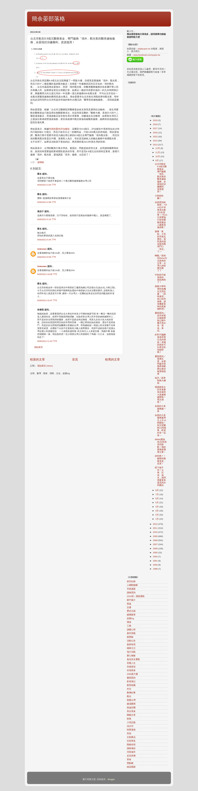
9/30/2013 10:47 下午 (47, 300)
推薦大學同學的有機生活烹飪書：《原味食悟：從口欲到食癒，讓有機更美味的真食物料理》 (160, 297)
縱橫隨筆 (131, 615)
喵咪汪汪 (131, 648)
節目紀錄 (131, 581)
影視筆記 (131, 681)
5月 (157, 502)
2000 (155, 565)
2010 (155, 532)
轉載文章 (131, 715)
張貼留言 (38, 347)
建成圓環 (131, 704)
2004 (155, 556)
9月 (157, 160)
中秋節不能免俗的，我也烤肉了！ (160, 279)
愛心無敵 (131, 655)
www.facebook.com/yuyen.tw (146, 55)
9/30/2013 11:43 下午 (47, 341)
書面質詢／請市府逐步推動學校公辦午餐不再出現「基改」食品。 (160, 322)
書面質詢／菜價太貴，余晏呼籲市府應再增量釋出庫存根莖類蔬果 (160, 365)
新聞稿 (40, 162)
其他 (129, 733)
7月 (157, 494)
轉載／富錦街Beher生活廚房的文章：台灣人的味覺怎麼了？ (161, 263)
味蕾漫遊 (131, 730)
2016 (155, 132)
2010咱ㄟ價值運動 (135, 596)
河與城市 (131, 752)
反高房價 (131, 756)
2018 (155, 124)
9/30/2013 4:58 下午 (46, 202)
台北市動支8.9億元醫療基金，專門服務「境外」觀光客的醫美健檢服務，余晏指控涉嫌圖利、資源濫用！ (161, 178)
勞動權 (130, 763)
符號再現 (131, 667)
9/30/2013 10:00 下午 (47, 274)
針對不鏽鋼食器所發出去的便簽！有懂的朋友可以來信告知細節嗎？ (160, 343)
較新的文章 (37, 359)
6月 (157, 498)
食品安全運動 (133, 659)
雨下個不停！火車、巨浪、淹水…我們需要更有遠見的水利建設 (160, 476)
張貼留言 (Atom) (45, 366)
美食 (129, 759)
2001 (155, 561)
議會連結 (131, 748)
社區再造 (131, 741)
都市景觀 (131, 633)
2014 (155, 140)
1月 (157, 519)
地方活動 (131, 652)
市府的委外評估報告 (59, 129)
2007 (155, 544)
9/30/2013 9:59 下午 (46, 257)
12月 (158, 148)
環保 (129, 622)
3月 (157, 511)
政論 (129, 604)
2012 (155, 524)
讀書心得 (131, 629)
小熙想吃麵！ (159, 197)
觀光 (129, 696)
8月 (157, 490)
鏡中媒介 (131, 600)
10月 (158, 156)
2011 (155, 528)
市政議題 (131, 589)
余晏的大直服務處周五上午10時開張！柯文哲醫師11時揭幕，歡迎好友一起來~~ (160, 425)
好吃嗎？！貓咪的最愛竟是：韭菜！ (160, 460)
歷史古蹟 (131, 611)
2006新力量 (132, 674)
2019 (155, 120)
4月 (157, 507)
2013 (155, 145)
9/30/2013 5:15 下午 (46, 219)
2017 (155, 128)
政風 (129, 719)
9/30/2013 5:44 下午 (46, 240)
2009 (155, 536)
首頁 (75, 359)
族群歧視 (131, 644)
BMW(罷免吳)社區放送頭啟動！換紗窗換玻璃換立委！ (161, 445)
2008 (155, 540)
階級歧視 (131, 744)
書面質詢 (131, 678)
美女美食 (131, 711)
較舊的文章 (112, 359)
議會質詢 (131, 592)
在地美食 (131, 670)
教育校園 (131, 685)
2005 (155, 552)
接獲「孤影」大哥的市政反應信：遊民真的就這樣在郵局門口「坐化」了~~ (160, 241)
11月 (158, 152)
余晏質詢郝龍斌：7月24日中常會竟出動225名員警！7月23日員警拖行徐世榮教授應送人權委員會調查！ (161, 215)
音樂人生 (131, 663)
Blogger (111, 779)
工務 (129, 626)
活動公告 (131, 641)
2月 (157, 515)
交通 (129, 607)
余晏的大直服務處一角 (160, 408)
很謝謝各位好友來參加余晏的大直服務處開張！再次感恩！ (160, 394)
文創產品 (131, 737)
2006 (155, 548)
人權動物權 (132, 585)
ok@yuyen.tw (144, 49)
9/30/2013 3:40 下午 (46, 185)
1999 (155, 569)
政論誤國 (131, 707)
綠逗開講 (131, 767)
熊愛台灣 (131, 700)
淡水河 (130, 726)
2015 (155, 136)
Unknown (42, 249)
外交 (129, 689)
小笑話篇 (131, 722)
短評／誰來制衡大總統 (160, 380)
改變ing (130, 618)
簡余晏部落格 (48, 18)
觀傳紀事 (131, 693)
